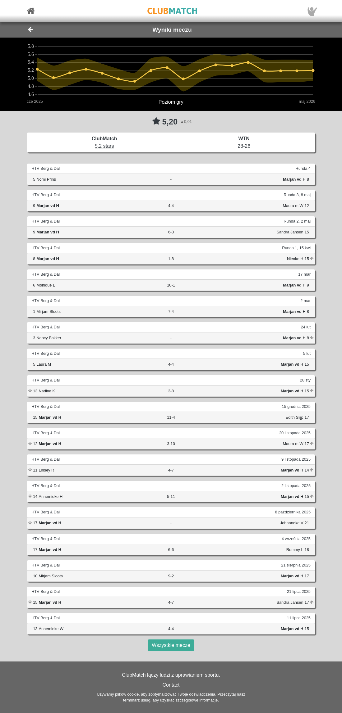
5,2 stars (104, 146)
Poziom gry (171, 102)
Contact (170, 685)
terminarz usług (136, 700)
